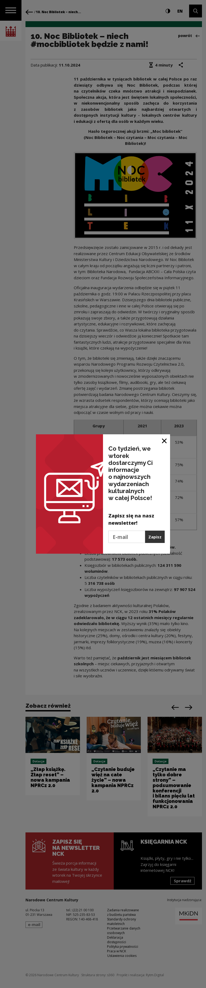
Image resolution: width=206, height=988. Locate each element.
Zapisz (154, 536)
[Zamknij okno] (164, 440)
